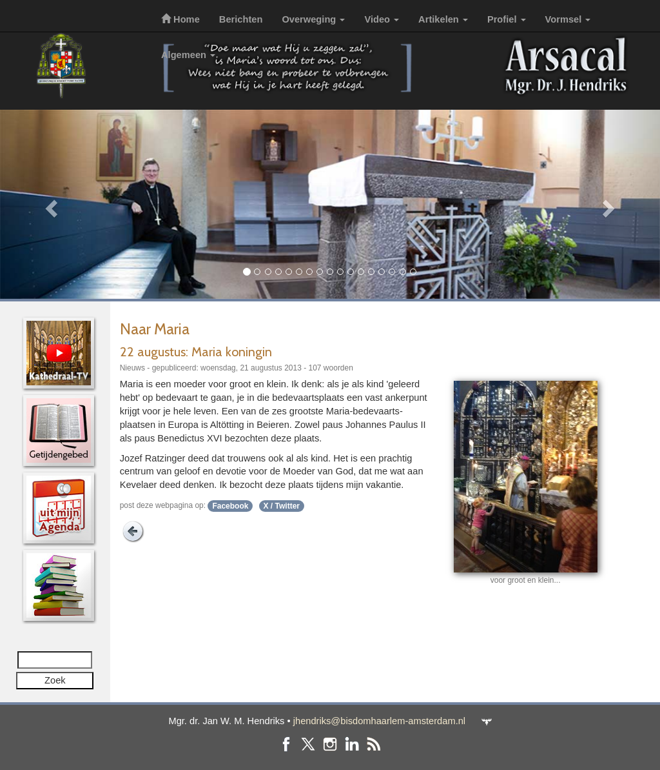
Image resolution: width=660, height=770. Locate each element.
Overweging (313, 19)
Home (180, 19)
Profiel (506, 19)
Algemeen (188, 55)
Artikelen (443, 19)
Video (381, 19)
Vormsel (568, 19)
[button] (49, 204)
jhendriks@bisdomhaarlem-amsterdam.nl (379, 721)
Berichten (241, 19)
